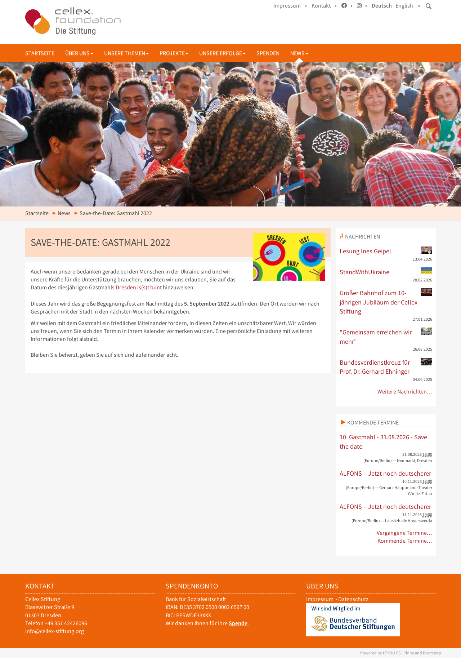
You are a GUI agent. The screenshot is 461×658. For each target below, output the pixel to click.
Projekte (174, 53)
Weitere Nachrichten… (405, 391)
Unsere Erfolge (222, 53)
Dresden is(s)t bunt (139, 287)
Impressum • (290, 5)
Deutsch (382, 5)
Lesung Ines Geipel (386, 250)
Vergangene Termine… (405, 532)
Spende (238, 623)
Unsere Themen (126, 53)
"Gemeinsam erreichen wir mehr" (386, 337)
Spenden (267, 53)
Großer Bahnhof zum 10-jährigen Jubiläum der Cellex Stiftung (386, 301)
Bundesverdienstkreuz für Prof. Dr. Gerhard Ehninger (386, 367)
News (299, 53)
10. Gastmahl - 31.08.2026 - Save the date (383, 441)
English (404, 5)
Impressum (320, 599)
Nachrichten (362, 236)
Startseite (39, 53)
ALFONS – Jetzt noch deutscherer (385, 473)
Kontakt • (324, 5)
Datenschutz (353, 599)
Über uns (79, 53)
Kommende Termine (373, 422)
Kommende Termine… (405, 540)
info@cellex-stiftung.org (54, 631)
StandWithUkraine (386, 271)
